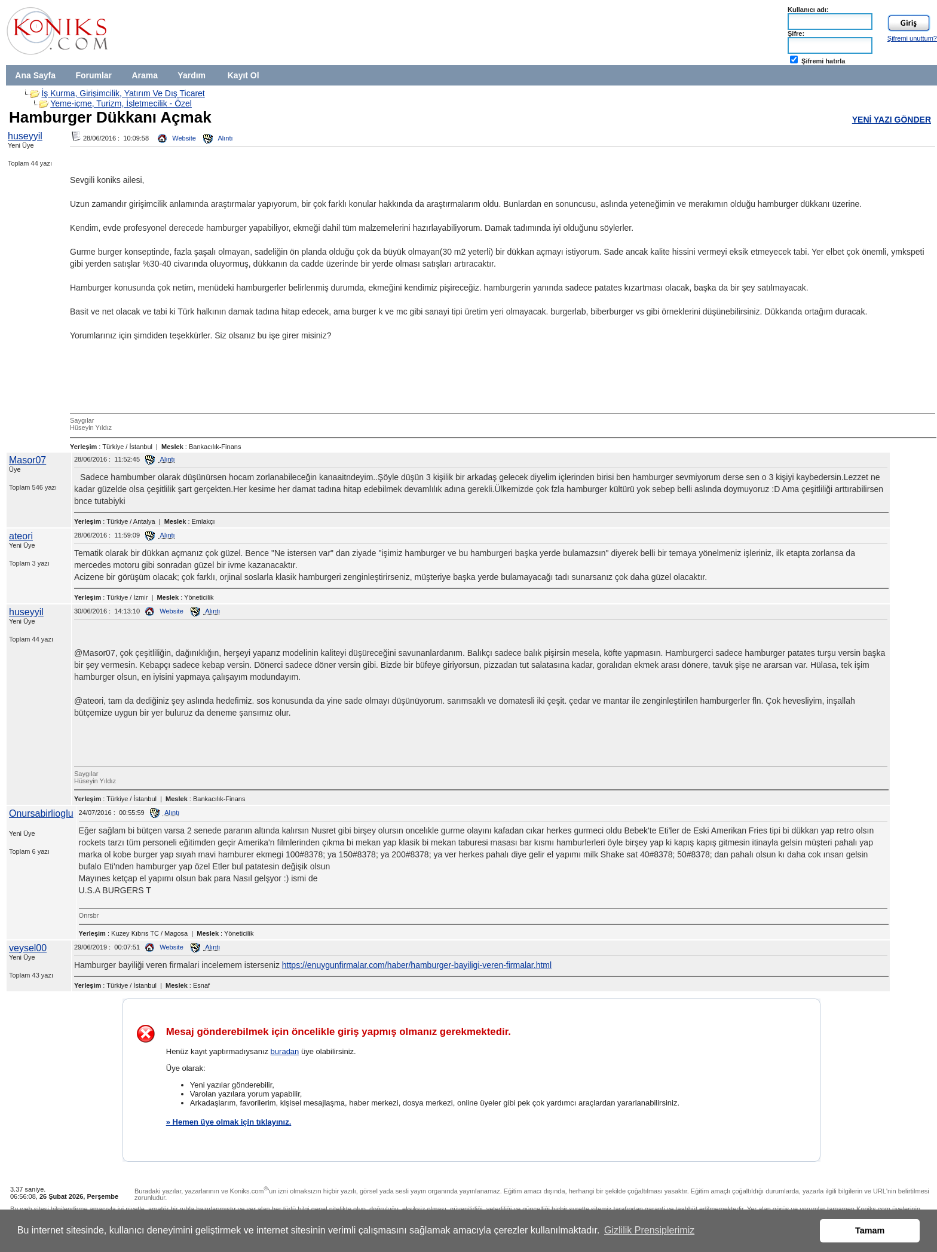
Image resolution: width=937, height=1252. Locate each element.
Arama (144, 75)
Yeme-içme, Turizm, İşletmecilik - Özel (121, 103)
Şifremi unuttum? (912, 38)
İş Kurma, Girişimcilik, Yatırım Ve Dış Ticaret (122, 93)
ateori (21, 536)
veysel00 (28, 948)
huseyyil (25, 136)
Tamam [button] (869, 1230)
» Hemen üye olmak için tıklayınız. (229, 1121)
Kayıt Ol (243, 75)
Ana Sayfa (35, 75)
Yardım (191, 75)
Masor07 (27, 460)
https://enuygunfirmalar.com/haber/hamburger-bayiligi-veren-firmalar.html (417, 965)
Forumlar (93, 75)
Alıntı (218, 138)
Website (177, 138)
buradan (285, 1051)
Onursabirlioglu (41, 813)
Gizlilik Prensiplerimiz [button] (649, 1230)
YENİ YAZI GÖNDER (891, 119)
